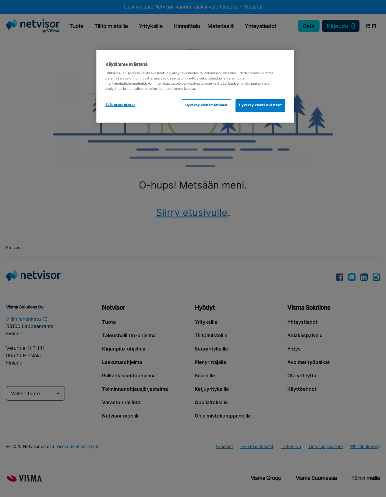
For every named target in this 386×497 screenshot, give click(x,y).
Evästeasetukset (120, 105)
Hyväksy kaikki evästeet (260, 105)
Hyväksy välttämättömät (206, 105)
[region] (195, 86)
